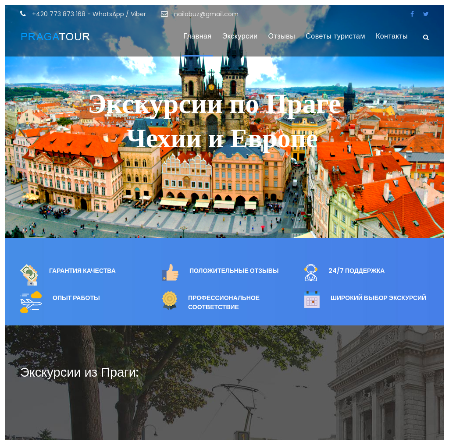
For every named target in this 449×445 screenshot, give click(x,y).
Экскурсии (240, 36)
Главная (197, 36)
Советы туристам (335, 36)
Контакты (392, 36)
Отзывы (282, 36)
